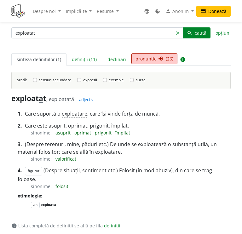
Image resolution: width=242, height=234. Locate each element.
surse (141, 80)
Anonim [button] (177, 11)
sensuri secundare (55, 80)
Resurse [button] (106, 11)
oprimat (83, 133)
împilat (122, 133)
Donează (213, 11)
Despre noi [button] (45, 11)
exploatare (74, 113)
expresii (90, 80)
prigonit (104, 133)
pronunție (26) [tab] (154, 59)
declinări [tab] (116, 59)
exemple (116, 80)
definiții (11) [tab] (84, 59)
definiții (112, 226)
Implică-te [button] (77, 11)
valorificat (65, 159)
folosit (61, 186)
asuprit (63, 133)
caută (196, 33)
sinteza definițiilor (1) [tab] (39, 59)
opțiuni (223, 33)
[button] (146, 11)
